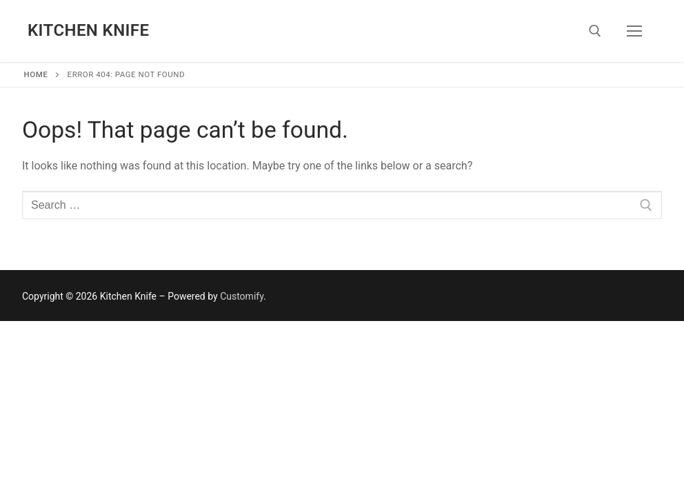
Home (36, 74)
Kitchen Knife (88, 30)
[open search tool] (595, 31)
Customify (241, 296)
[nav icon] (634, 31)
